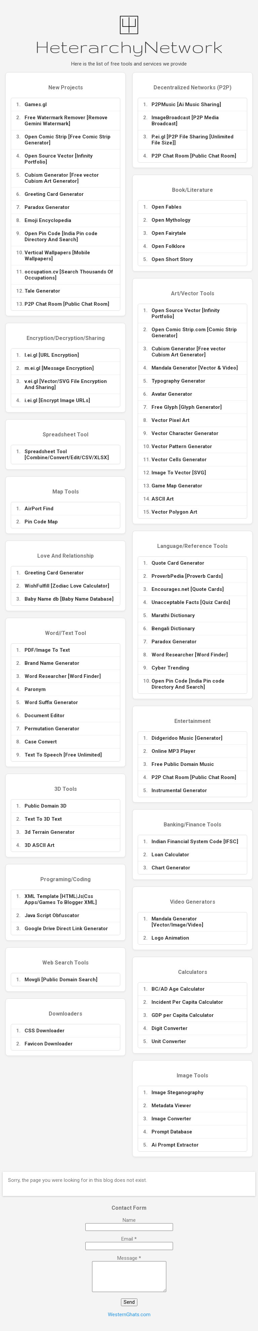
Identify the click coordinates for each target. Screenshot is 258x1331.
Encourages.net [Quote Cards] (188, 589)
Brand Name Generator (52, 663)
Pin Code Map (41, 522)
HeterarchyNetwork (129, 46)
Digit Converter (169, 1028)
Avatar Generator (172, 394)
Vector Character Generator (185, 433)
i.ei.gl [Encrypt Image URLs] (57, 400)
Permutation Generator (52, 729)
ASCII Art (163, 499)
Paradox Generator (47, 207)
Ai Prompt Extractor (175, 1145)
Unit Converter (169, 1041)
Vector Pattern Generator (182, 446)
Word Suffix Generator (51, 702)
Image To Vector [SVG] (179, 473)
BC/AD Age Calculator (178, 989)
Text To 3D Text (43, 819)
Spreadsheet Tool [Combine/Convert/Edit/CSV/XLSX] (67, 454)
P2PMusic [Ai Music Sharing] (186, 104)
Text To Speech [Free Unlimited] (63, 755)
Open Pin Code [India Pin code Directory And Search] (61, 236)
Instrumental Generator (179, 790)
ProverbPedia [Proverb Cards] (187, 576)
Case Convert (41, 742)
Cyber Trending (170, 668)
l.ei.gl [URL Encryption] (52, 355)
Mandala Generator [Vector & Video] (195, 368)
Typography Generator (178, 381)
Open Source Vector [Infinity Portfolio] (59, 159)
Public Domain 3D (46, 806)
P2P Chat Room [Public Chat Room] (67, 304)
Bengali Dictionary (173, 629)
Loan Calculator (170, 855)
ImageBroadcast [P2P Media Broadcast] (185, 121)
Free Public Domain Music (183, 764)
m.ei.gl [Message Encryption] (59, 368)
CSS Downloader (44, 1031)
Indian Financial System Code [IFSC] (195, 842)
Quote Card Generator (178, 563)
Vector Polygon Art (174, 512)
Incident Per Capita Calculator (187, 1002)
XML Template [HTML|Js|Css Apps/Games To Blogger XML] (61, 899)
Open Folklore (168, 246)
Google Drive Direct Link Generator (66, 929)
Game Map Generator (177, 486)
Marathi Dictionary (173, 615)
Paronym (35, 689)
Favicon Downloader (49, 1044)
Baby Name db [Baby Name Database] (69, 599)
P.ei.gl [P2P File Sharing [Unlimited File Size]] (192, 140)
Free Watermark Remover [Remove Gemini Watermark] (66, 121)
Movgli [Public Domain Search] (61, 980)
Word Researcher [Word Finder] (190, 655)
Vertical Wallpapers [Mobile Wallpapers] (57, 256)
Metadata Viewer (171, 1106)
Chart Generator (171, 868)
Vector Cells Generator (179, 460)
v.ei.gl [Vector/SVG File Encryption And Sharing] (66, 384)
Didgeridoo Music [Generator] (187, 738)
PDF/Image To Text (47, 650)
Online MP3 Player (174, 751)
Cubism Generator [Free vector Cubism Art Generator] (62, 178)
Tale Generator (42, 291)
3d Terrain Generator (50, 832)
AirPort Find (39, 509)
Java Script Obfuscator (52, 915)
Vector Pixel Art (170, 420)
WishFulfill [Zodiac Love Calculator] (67, 586)
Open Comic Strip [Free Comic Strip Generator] (68, 140)
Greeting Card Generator (54, 194)
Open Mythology (171, 220)
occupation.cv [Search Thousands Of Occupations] (69, 275)
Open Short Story (172, 259)
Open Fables (166, 207)
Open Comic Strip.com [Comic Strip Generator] (194, 333)
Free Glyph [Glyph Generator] (187, 407)
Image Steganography (178, 1092)
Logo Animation (170, 938)
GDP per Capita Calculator (183, 1015)
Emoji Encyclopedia (48, 220)
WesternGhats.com (129, 1315)
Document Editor (44, 716)
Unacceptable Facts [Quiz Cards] (191, 602)
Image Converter (171, 1119)
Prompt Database (172, 1132)
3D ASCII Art (39, 845)
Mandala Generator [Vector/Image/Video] (177, 922)
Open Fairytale (169, 233)
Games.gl (36, 104)
